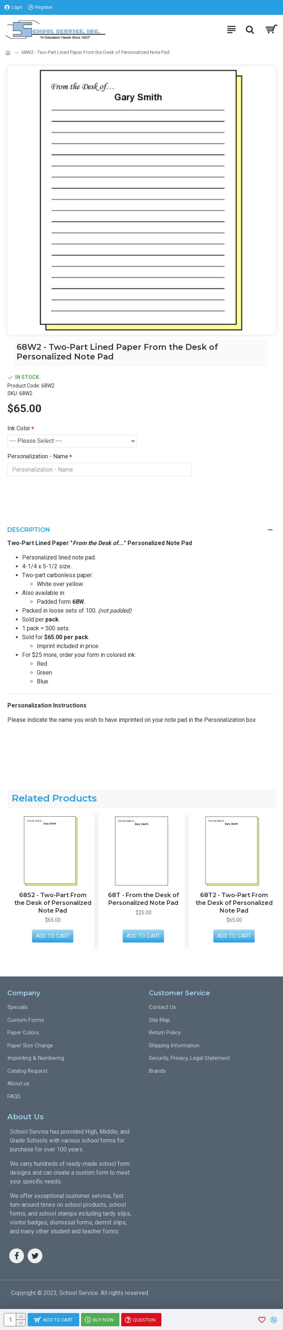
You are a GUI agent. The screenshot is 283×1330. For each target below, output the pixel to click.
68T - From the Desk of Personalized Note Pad (143, 899)
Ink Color (18, 428)
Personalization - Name (37, 456)
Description (28, 530)
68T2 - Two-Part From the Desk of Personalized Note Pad (234, 903)
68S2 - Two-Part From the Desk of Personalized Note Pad (52, 903)
